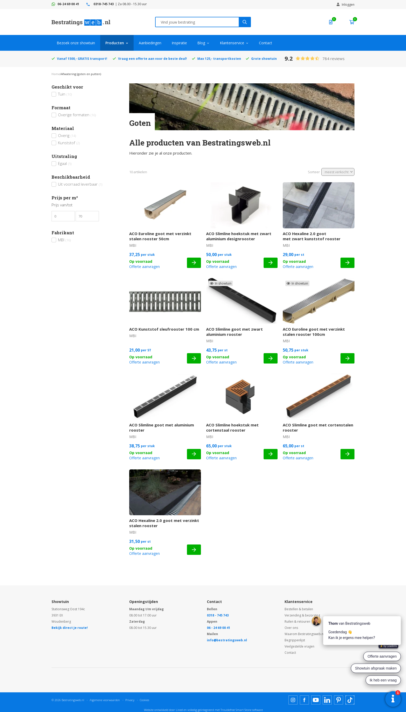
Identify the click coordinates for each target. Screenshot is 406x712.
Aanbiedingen (150, 42)
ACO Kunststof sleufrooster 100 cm (164, 329)
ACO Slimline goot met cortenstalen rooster (318, 427)
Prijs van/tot (62, 204)
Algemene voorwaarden (105, 700)
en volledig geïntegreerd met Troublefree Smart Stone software (223, 710)
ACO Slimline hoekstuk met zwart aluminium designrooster (238, 236)
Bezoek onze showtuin (76, 42)
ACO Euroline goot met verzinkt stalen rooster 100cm (314, 331)
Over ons (291, 628)
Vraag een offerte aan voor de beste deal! (152, 58)
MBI (64, 239)
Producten (114, 42)
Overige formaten (77, 114)
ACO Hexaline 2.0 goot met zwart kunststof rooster (311, 236)
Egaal (64, 163)
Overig (67, 135)
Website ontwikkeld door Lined (163, 710)
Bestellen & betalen (299, 609)
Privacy (129, 700)
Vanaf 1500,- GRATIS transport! (82, 58)
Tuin (65, 94)
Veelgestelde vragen (299, 646)
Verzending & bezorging (302, 615)
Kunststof (69, 142)
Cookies (144, 700)
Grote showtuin (264, 58)
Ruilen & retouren (297, 621)
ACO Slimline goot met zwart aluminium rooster (234, 331)
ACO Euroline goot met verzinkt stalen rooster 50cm (160, 236)
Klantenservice (232, 42)
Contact (265, 42)
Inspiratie (179, 42)
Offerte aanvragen (144, 266)
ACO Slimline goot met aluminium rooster (161, 427)
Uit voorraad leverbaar (80, 184)
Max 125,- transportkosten (219, 58)
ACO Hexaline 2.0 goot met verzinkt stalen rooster (164, 523)
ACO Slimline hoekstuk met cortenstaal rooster (232, 427)
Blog (201, 42)
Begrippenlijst (295, 640)
